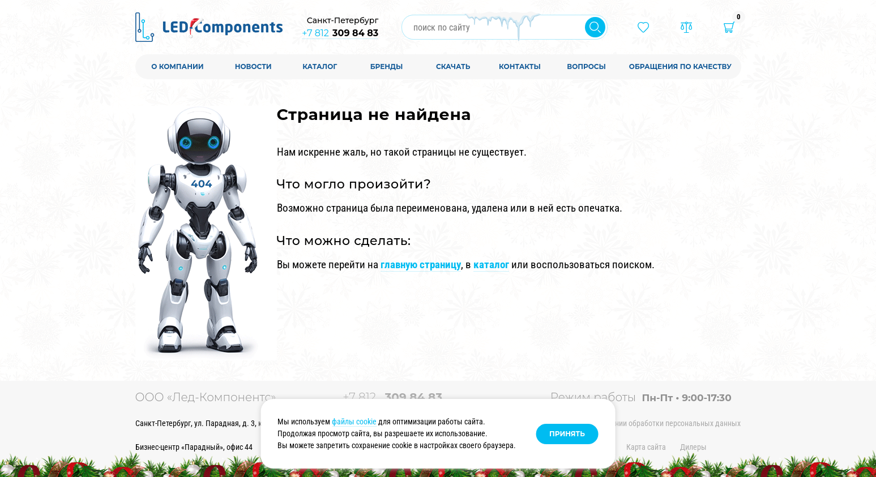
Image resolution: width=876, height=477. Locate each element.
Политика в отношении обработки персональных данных (645, 423)
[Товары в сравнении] (686, 27)
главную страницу (421, 264)
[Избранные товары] (643, 27)
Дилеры (693, 447)
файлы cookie (354, 421)
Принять (567, 433)
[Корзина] (729, 27)
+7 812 (340, 33)
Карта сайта (646, 447)
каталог (491, 264)
